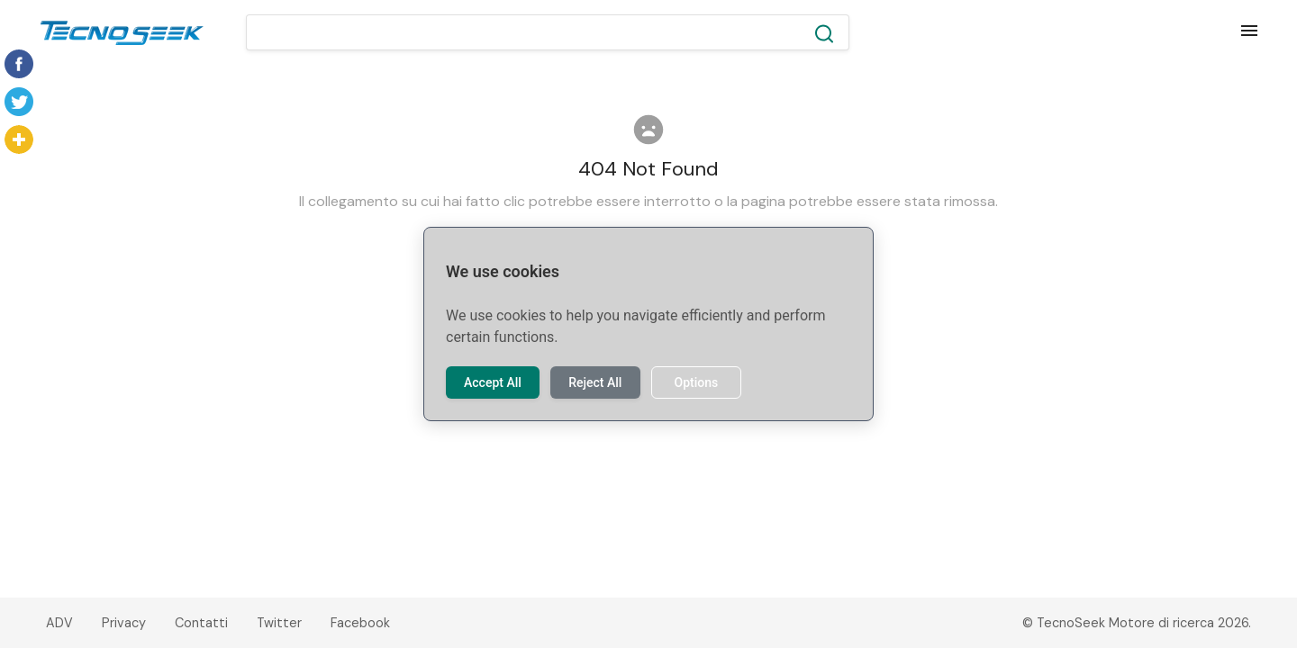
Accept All (493, 382)
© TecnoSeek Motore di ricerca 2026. (1136, 623)
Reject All (594, 382)
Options (696, 382)
